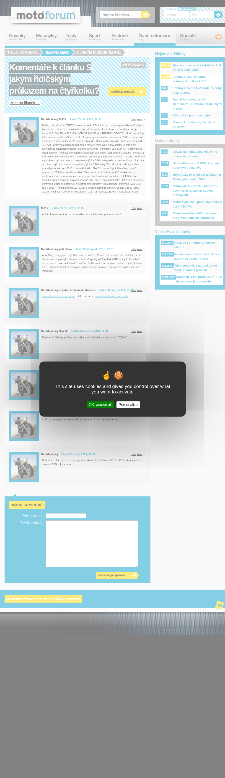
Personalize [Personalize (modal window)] (128, 405)
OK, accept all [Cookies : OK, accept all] (100, 405)
